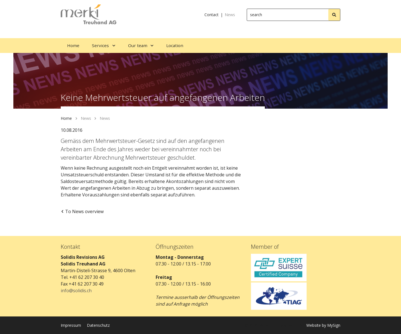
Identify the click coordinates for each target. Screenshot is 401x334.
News (230, 14)
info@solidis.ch (76, 290)
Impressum (71, 325)
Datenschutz (98, 325)
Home (66, 118)
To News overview (82, 211)
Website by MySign (323, 325)
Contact (211, 14)
